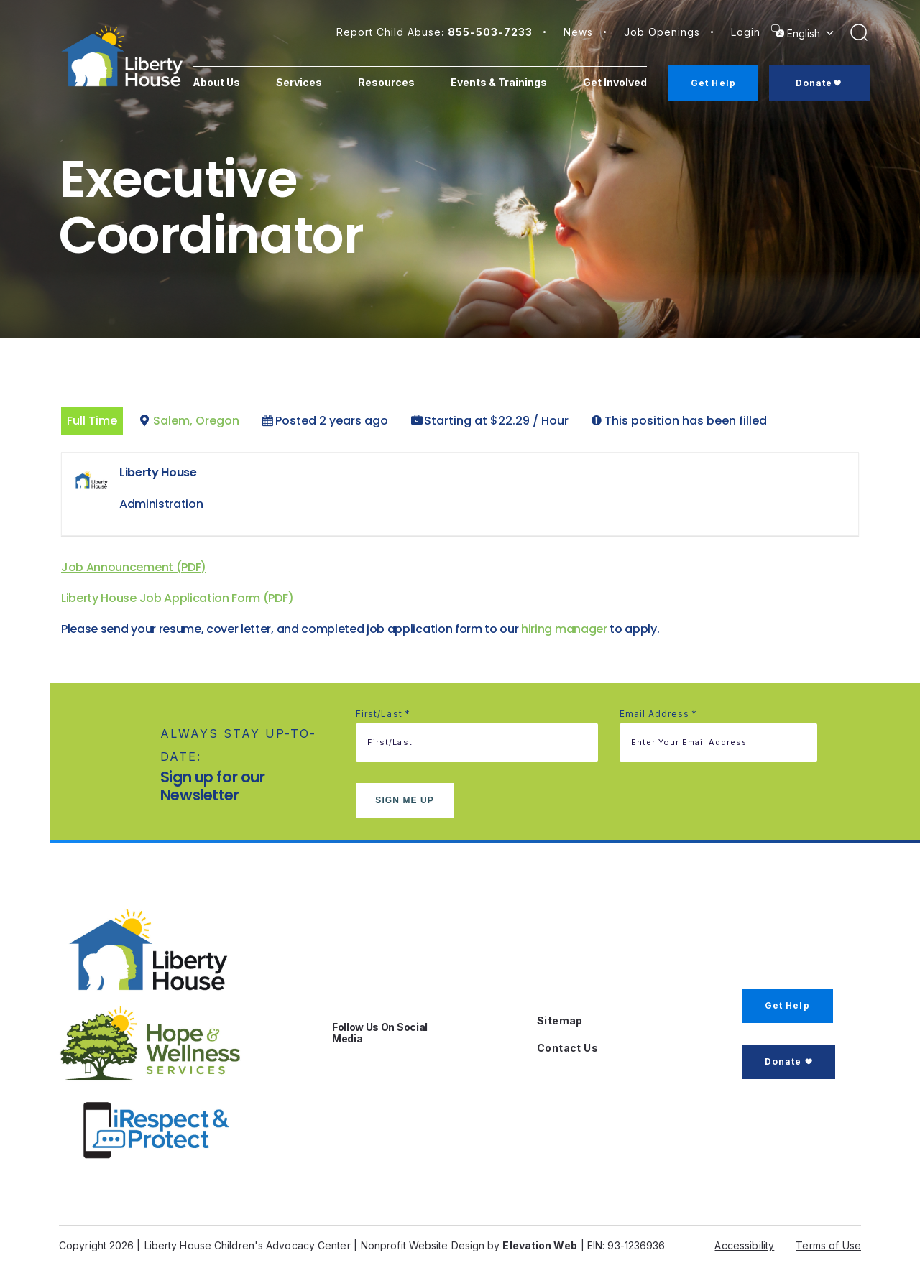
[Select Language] (812, 33)
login (745, 32)
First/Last (383, 714)
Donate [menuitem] (822, 83)
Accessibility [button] (744, 1245)
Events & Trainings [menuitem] (489, 87)
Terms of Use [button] (828, 1245)
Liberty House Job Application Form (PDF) (177, 598)
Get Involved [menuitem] (612, 87)
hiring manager (564, 629)
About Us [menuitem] (226, 87)
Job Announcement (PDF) (133, 567)
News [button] (578, 32)
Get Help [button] (787, 1005)
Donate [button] (783, 1061)
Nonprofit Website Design (422, 1245)
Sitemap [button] (560, 1020)
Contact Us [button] (567, 1048)
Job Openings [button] (662, 32)
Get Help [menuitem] (718, 83)
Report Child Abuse (434, 32)
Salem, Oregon (196, 420)
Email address (659, 714)
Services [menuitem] (313, 82)
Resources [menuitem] (400, 82)
